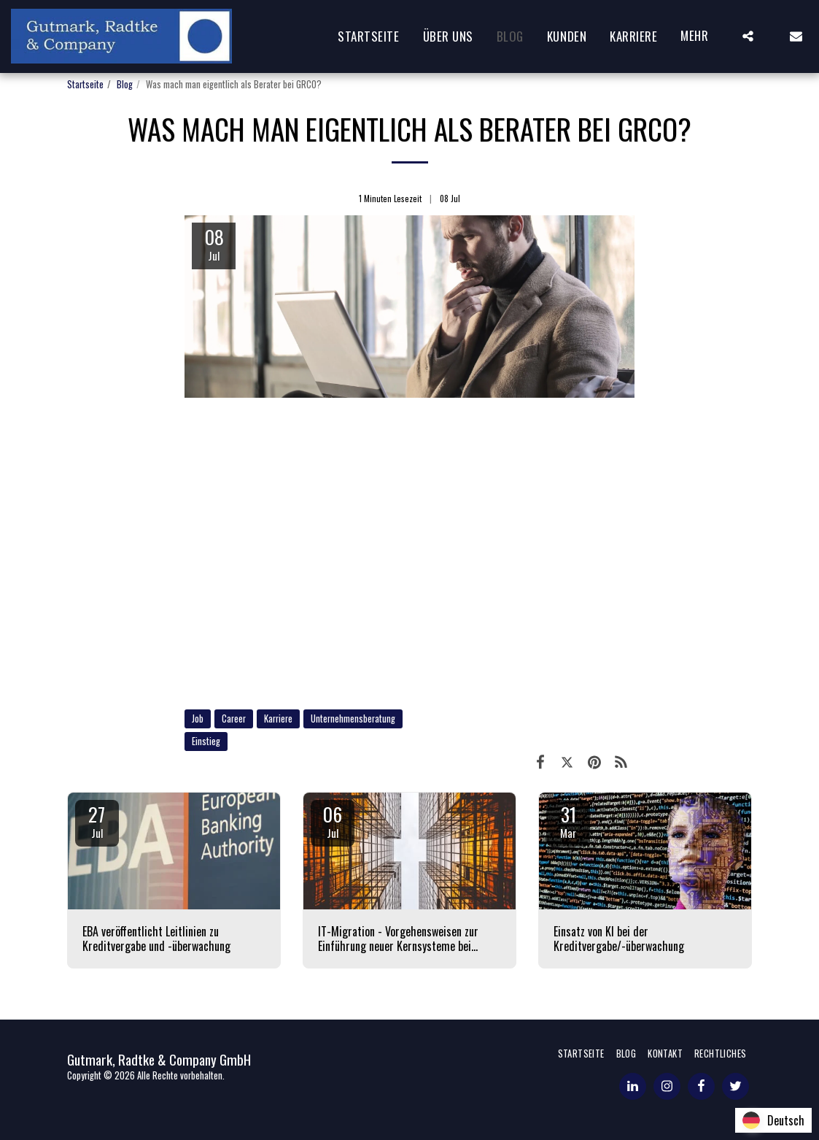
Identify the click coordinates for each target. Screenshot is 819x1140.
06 (332, 820)
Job (197, 718)
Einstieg (206, 741)
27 (97, 820)
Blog (125, 84)
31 (568, 820)
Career (234, 718)
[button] (748, 36)
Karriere (278, 718)
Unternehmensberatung (353, 718)
